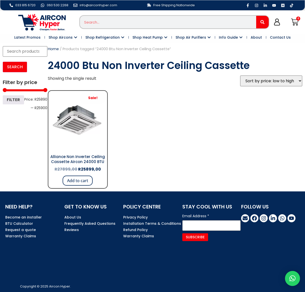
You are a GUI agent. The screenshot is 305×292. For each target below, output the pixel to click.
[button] (292, 278)
